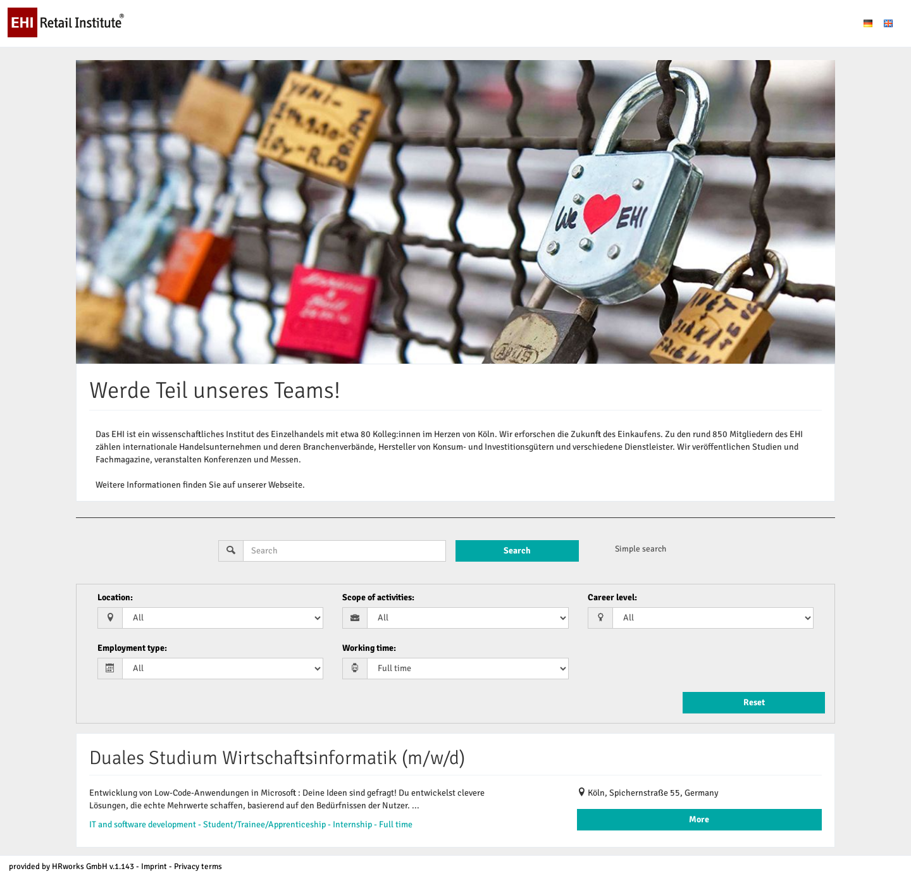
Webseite (285, 484)
